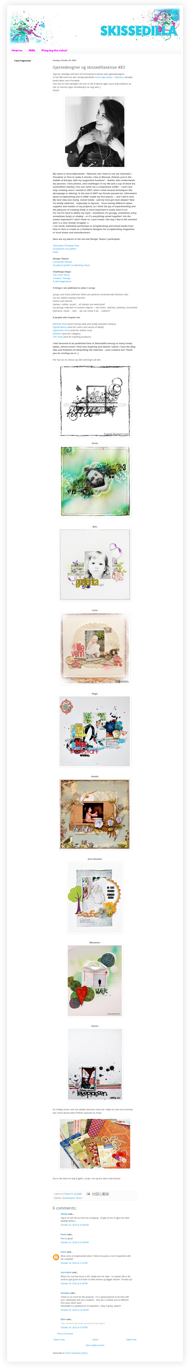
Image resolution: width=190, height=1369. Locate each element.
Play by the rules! (54, 50)
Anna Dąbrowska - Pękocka (109, 77)
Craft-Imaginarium (62, 281)
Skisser (79, 1198)
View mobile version (95, 1345)
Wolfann (57, 333)
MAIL (32, 50)
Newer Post (59, 1339)
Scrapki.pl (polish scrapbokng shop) (71, 265)
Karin (63, 1252)
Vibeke (64, 1214)
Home (95, 1339)
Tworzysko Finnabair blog (66, 245)
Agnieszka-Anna (61, 330)
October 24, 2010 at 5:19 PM (74, 1283)
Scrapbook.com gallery (64, 248)
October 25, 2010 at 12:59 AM (74, 1310)
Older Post (131, 1339)
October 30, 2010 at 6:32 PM (74, 1327)
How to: (17, 50)
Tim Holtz (58, 336)
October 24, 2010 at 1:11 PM (74, 1263)
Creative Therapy (62, 278)
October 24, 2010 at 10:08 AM (74, 1225)
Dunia (63, 1234)
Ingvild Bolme (60, 327)
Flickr (55, 252)
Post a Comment (65, 1333)
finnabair (65, 1293)
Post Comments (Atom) (77, 1353)
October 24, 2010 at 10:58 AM (74, 1242)
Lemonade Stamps (63, 261)
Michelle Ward (60, 324)
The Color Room (61, 275)
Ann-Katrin (66, 1272)
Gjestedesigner (68, 1198)
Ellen (63, 1319)
